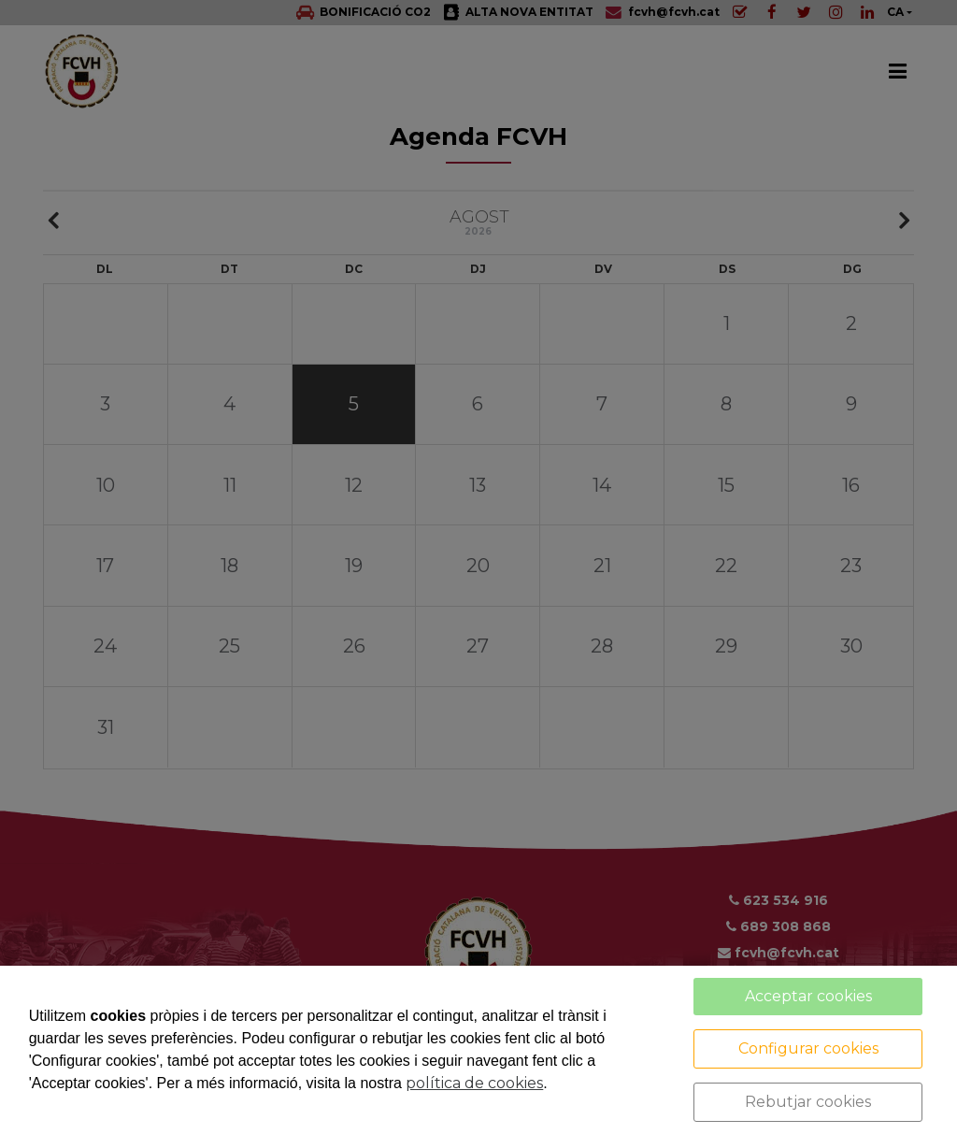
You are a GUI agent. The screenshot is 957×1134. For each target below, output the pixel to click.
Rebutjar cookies (808, 1102)
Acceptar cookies (808, 996)
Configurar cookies (808, 1048)
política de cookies (474, 1083)
